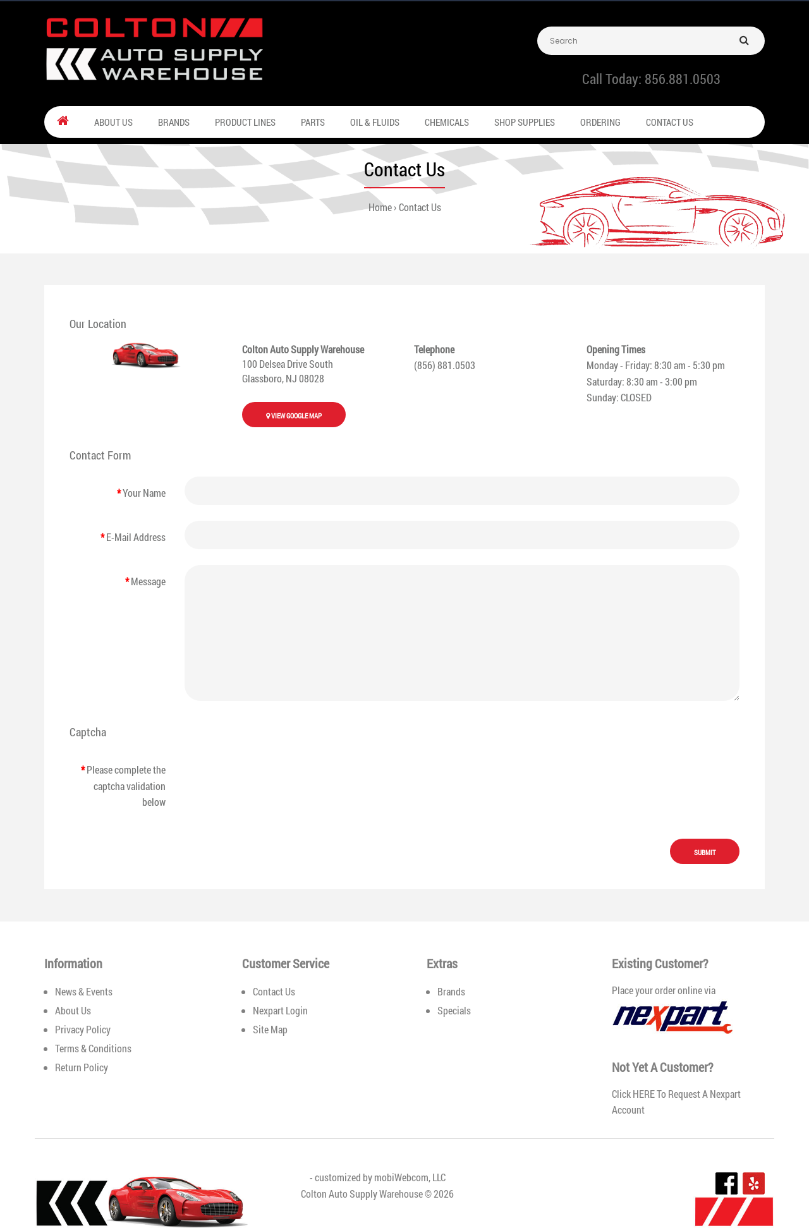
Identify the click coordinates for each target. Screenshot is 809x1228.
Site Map (270, 1029)
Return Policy (81, 1067)
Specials (454, 1010)
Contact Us (420, 207)
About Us (73, 1010)
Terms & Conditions (93, 1048)
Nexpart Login (280, 1010)
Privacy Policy (83, 1029)
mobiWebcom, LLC (410, 1177)
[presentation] (281, 774)
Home (380, 207)
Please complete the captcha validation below (126, 785)
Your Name (144, 492)
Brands (451, 991)
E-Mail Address (136, 537)
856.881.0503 (683, 79)
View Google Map (294, 415)
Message (148, 581)
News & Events (84, 991)
